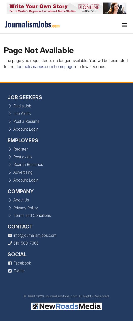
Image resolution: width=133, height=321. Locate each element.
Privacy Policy (23, 208)
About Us (18, 200)
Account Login (23, 129)
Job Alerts (19, 113)
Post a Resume (24, 121)
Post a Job (20, 157)
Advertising (20, 172)
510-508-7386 (23, 243)
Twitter (16, 271)
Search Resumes (25, 164)
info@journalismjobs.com (32, 235)
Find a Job (19, 106)
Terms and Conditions (29, 215)
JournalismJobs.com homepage (44, 66)
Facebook (19, 263)
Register (18, 149)
